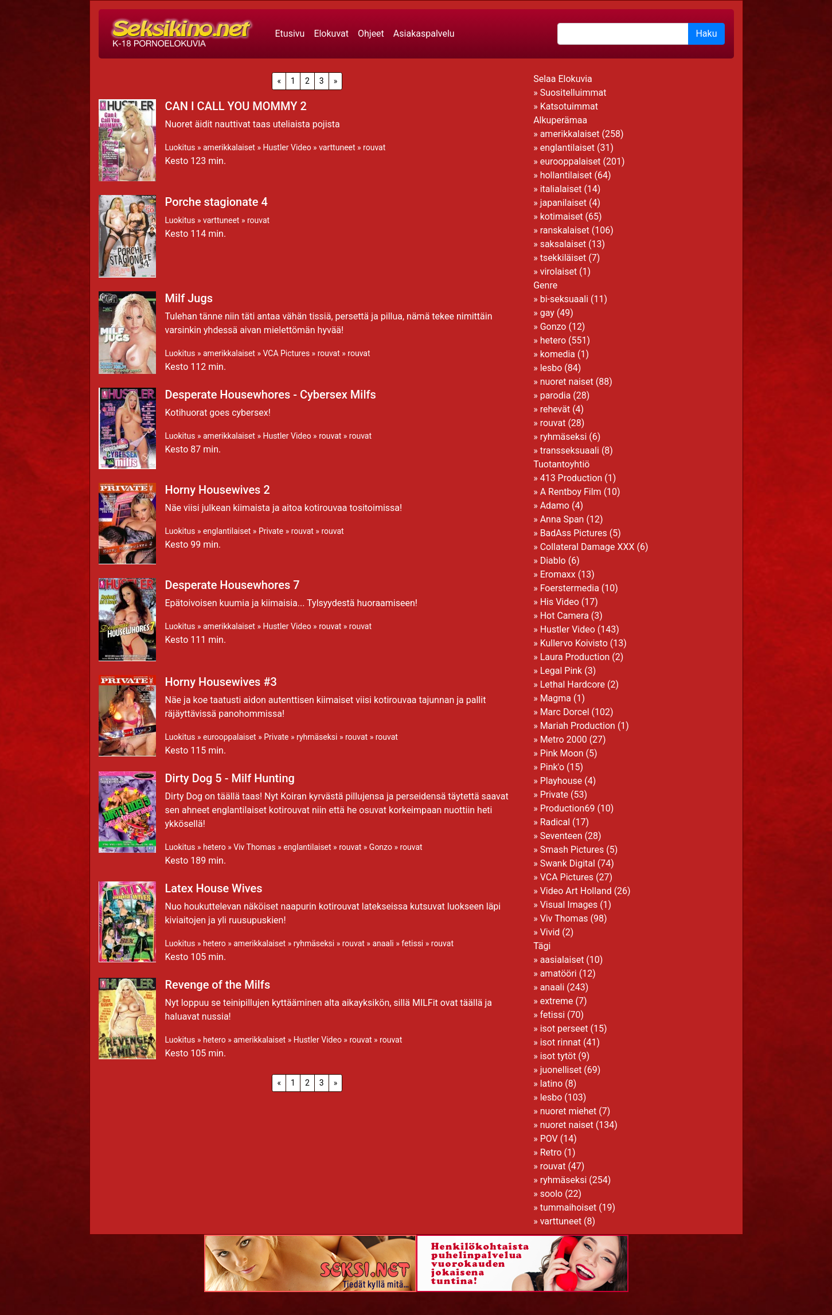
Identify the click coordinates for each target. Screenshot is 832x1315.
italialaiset (561, 189)
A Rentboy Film (570, 491)
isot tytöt (558, 1056)
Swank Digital (567, 863)
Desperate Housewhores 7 (232, 585)
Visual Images (569, 904)
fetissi (412, 943)
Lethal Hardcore (572, 684)
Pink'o (552, 767)
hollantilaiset (566, 175)
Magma (555, 698)
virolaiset (558, 271)
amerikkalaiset (229, 147)
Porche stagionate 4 (216, 202)
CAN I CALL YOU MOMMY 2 (236, 106)
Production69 (567, 808)
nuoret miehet (568, 1111)
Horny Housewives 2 (217, 490)
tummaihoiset (568, 1207)
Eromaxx (558, 574)
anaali (382, 943)
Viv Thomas (254, 847)
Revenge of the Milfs (218, 985)
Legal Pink (561, 670)
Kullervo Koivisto (574, 643)
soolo (551, 1193)
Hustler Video (287, 147)
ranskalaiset (564, 230)
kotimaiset (561, 216)
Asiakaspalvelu (424, 33)
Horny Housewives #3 (221, 682)
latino (551, 1083)
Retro (551, 1152)
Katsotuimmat (569, 106)
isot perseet (564, 1028)
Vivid (550, 932)
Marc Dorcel (564, 712)
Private (271, 531)
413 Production (571, 478)
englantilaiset (227, 531)
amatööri (558, 973)
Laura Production (575, 656)
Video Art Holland (576, 890)
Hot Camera (564, 615)
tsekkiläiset (563, 257)
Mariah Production (577, 725)
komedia (557, 354)
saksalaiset (563, 244)
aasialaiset (562, 959)
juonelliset (561, 1069)
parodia (555, 395)
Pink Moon (562, 753)
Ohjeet (371, 33)
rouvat (374, 147)
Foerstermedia (569, 588)
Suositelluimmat (573, 92)
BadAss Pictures (573, 533)
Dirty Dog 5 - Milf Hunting (230, 778)
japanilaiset (563, 202)
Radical (555, 822)
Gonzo (380, 847)
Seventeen (561, 835)
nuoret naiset (566, 381)
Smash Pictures (572, 849)
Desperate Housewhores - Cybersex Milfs (270, 394)
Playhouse (561, 780)
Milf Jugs (189, 298)
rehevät (555, 409)
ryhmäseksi (316, 737)
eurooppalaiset (229, 737)
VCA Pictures (286, 353)
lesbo (551, 367)
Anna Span (562, 519)
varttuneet (337, 147)
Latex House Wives (214, 888)
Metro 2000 (563, 739)
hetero (214, 847)
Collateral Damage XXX (587, 546)
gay (547, 312)
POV (549, 1138)
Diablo (553, 560)
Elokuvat (331, 33)
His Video (559, 601)
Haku (706, 33)
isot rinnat (560, 1042)
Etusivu (290, 33)
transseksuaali (569, 450)
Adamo (554, 505)
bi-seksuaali (564, 299)
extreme (556, 1001)
